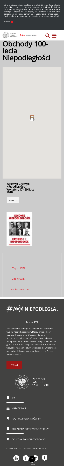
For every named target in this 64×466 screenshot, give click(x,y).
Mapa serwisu (19, 408)
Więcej (12, 200)
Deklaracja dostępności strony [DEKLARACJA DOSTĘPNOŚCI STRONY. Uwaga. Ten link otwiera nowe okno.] (30, 429)
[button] (32, 120)
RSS (13, 398)
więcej (14, 364)
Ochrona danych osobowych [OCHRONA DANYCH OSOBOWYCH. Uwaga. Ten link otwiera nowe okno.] (29, 439)
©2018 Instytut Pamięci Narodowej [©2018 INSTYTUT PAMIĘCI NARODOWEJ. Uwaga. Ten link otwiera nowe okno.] (26, 448)
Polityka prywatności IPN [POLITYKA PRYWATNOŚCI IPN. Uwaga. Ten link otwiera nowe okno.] (26, 418)
